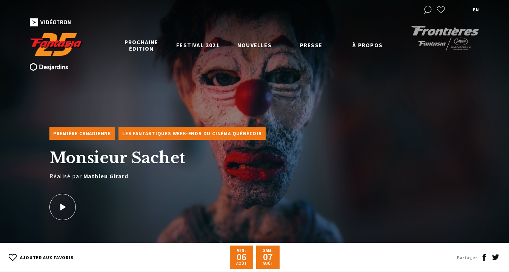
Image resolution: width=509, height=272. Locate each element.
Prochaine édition (141, 45)
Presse (311, 45)
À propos (367, 45)
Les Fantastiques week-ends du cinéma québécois (192, 133)
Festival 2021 (198, 45)
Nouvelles (254, 45)
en (476, 9)
